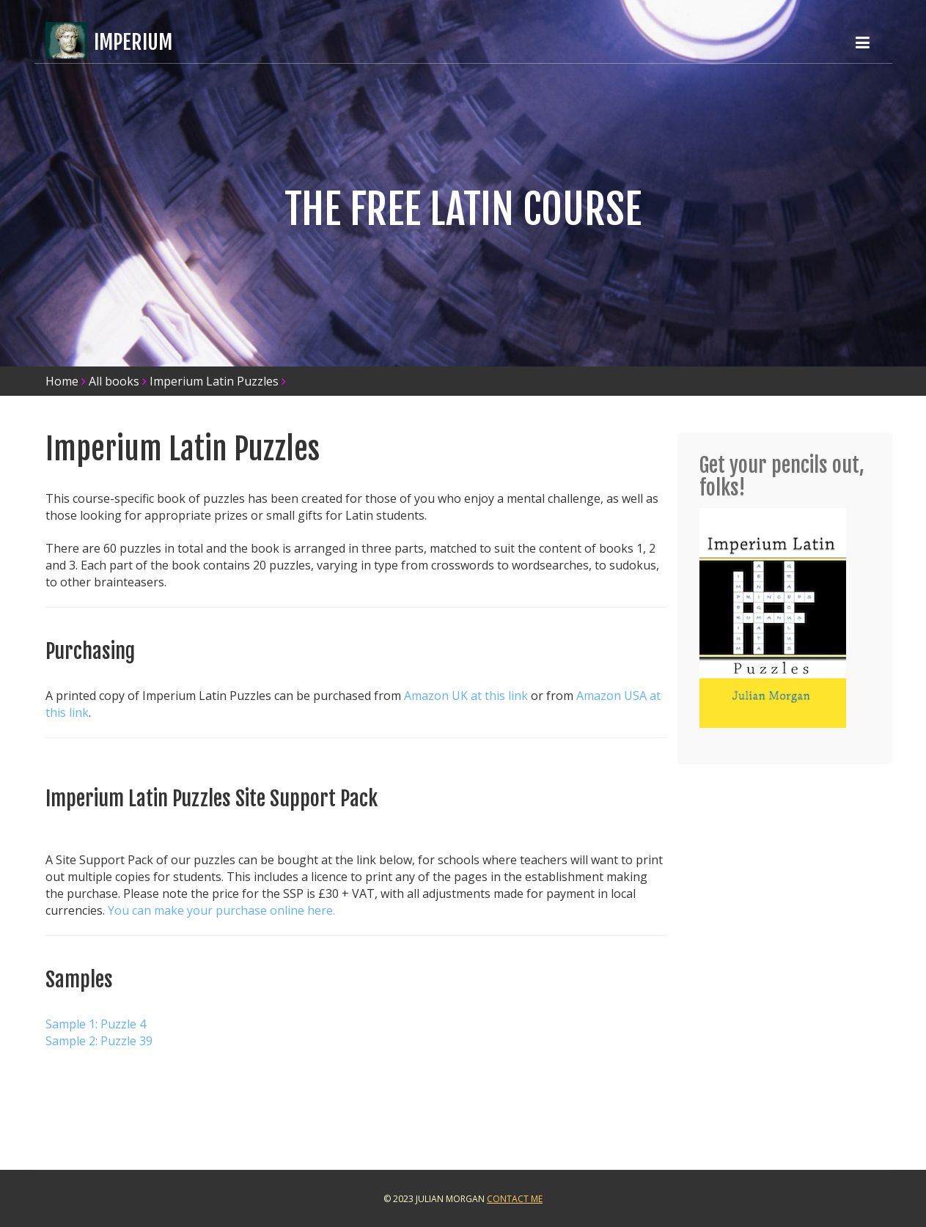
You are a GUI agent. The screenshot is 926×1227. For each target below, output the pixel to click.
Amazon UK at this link (466, 696)
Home (61, 381)
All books (114, 381)
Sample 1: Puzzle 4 (95, 1024)
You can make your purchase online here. (221, 910)
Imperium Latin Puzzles (214, 381)
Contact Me (515, 1199)
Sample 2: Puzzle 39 (99, 1041)
